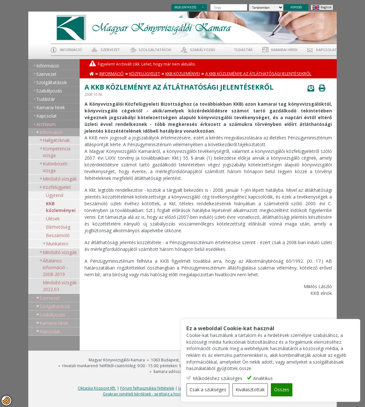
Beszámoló (58, 235)
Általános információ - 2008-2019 (55, 267)
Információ (71, 49)
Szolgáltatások (154, 49)
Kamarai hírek (284, 49)
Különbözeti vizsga (55, 167)
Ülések (53, 219)
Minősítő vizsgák (60, 179)
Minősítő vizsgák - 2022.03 (61, 285)
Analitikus (281, 378)
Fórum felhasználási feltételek (147, 388)
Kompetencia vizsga (56, 152)
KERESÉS (296, 7)
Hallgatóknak (56, 140)
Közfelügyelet (57, 187)
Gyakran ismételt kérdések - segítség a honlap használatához (158, 394)
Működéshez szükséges (236, 378)
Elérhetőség (58, 227)
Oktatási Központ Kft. (97, 388)
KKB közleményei (61, 206)
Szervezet (110, 49)
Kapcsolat (326, 49)
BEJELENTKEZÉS (185, 7)
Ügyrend (54, 195)
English (326, 7)
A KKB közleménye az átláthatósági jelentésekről (258, 73)
